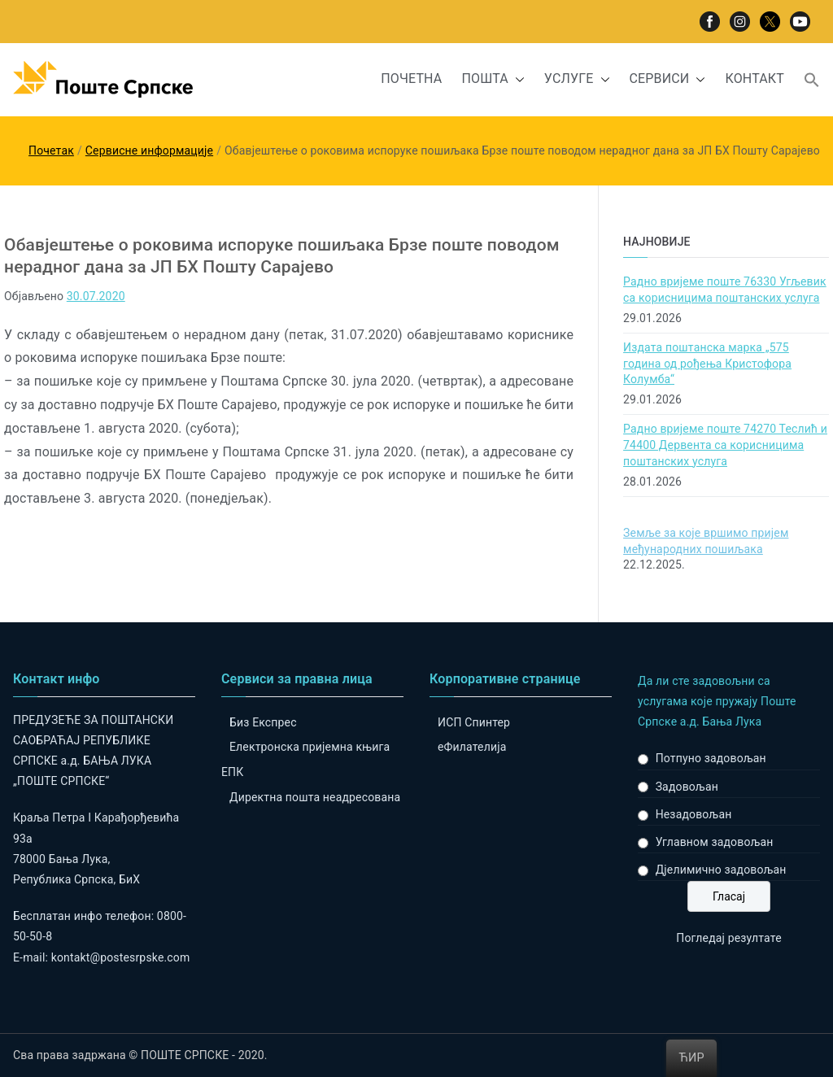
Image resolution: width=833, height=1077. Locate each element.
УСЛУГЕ (577, 79)
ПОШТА (492, 79)
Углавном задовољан (715, 841)
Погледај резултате (728, 937)
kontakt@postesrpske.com (120, 957)
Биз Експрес (263, 722)
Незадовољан (694, 814)
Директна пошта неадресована (314, 797)
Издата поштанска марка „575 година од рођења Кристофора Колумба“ (707, 363)
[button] (516, 79)
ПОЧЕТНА (411, 78)
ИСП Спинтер (474, 722)
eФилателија (472, 746)
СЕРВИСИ (668, 79)
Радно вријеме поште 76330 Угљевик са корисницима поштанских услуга (724, 289)
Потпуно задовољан (711, 758)
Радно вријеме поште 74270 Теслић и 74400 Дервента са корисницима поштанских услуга (725, 444)
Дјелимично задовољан (721, 869)
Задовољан (687, 786)
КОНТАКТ (754, 78)
